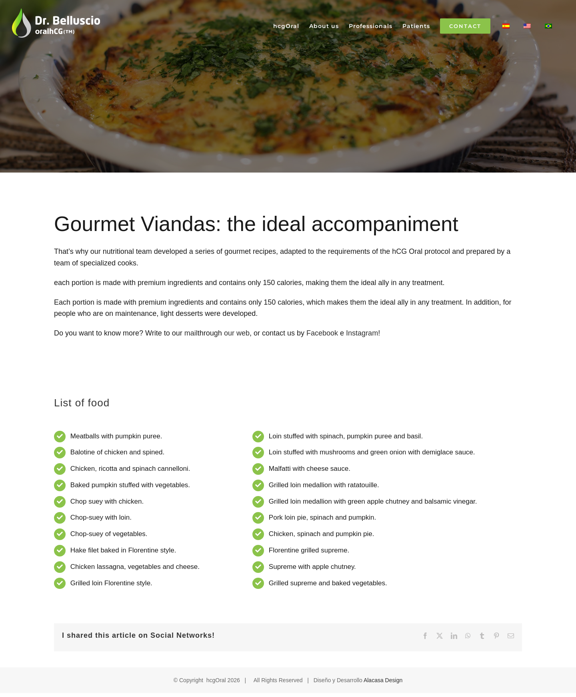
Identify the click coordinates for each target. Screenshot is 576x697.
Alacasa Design (383, 680)
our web (237, 333)
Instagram (362, 333)
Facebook (322, 333)
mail (191, 333)
